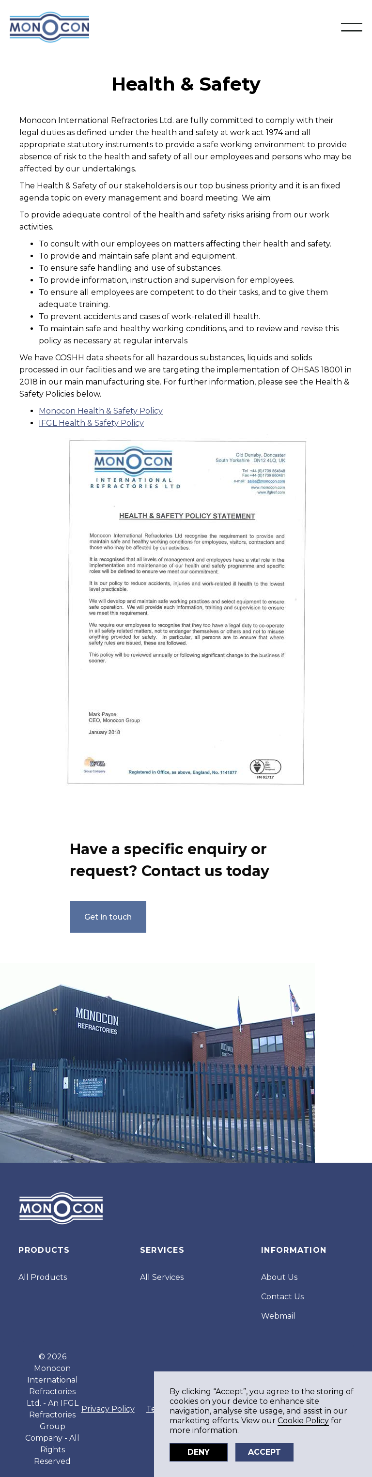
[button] (351, 27)
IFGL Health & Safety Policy (91, 423)
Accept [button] (264, 1452)
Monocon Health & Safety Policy (101, 410)
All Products (42, 1277)
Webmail (278, 1316)
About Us (279, 1277)
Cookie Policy (303, 1420)
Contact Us (282, 1296)
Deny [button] (198, 1452)
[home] (49, 27)
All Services (162, 1277)
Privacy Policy (108, 1409)
